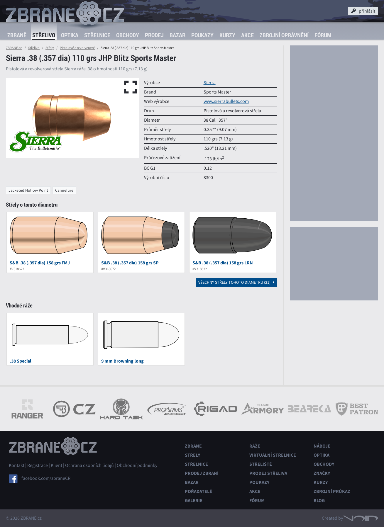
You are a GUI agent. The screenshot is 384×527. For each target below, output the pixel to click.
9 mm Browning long (122, 361)
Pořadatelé (198, 491)
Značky (322, 473)
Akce (247, 35)
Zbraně (16, 35)
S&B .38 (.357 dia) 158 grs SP (130, 263)
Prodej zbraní (202, 473)
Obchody (127, 35)
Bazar (177, 35)
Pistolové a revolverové (77, 47)
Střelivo (43, 35)
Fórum (322, 35)
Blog (319, 500)
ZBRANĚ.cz (14, 47)
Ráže (254, 446)
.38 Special (20, 361)
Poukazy (202, 35)
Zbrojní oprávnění (284, 35)
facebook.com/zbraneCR (45, 478)
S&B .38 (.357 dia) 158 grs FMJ (40, 263)
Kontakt (16, 465)
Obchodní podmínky (137, 465)
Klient (56, 465)
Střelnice (97, 35)
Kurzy (227, 35)
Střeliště (260, 464)
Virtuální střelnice (272, 455)
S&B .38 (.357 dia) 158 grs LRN (222, 263)
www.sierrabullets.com (226, 101)
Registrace (37, 465)
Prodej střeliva (268, 473)
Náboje (322, 446)
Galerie (193, 500)
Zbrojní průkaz (332, 491)
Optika (69, 35)
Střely (49, 47)
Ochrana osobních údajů (89, 465)
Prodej (154, 35)
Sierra (210, 83)
